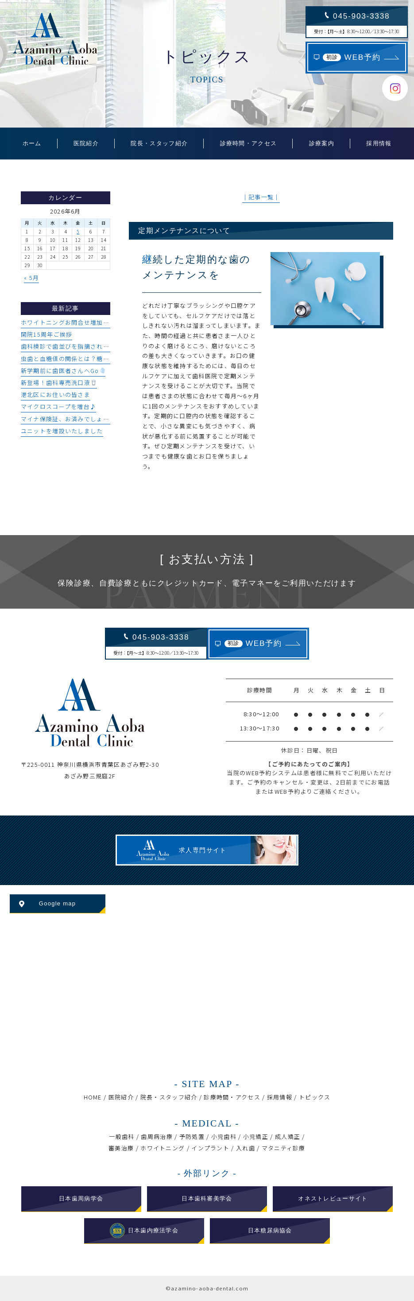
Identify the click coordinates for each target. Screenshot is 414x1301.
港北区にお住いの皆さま (55, 394)
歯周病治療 (156, 1136)
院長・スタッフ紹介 (168, 1097)
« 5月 (31, 277)
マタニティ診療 (284, 1148)
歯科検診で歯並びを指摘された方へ (71, 346)
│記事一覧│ (261, 197)
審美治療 (121, 1148)
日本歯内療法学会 (144, 1230)
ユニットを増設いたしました (62, 431)
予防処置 (192, 1136)
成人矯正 (287, 1136)
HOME (93, 1097)
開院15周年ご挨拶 (47, 334)
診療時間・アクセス (232, 1097)
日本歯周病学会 (81, 1198)
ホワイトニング (162, 1148)
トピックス (314, 1097)
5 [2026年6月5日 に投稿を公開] (78, 231)
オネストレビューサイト (333, 1198)
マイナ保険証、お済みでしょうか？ (71, 419)
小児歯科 (223, 1136)
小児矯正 (255, 1136)
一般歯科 (121, 1136)
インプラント (210, 1148)
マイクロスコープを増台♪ (59, 406)
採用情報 (279, 1097)
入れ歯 (245, 1148)
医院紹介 (121, 1097)
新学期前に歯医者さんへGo (63, 370)
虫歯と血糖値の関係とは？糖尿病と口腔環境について (97, 358)
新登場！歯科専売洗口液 (59, 382)
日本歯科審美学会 (207, 1198)
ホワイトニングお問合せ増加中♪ (68, 322)
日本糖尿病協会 (270, 1230)
